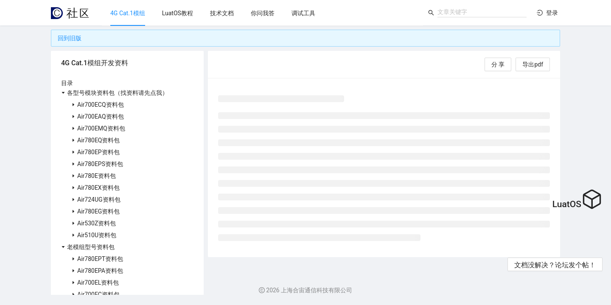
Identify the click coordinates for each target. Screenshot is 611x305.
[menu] (262, 13)
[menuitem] (128, 13)
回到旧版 (69, 38)
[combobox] (482, 12)
